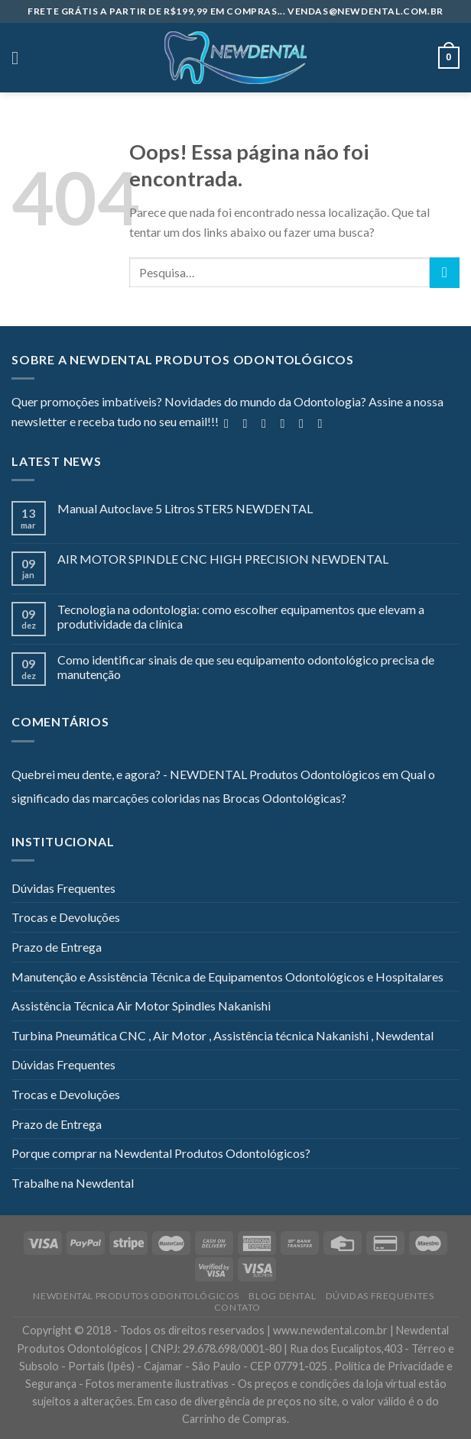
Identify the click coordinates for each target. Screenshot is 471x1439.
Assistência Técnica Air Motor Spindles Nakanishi (141, 1005)
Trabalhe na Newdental (72, 1182)
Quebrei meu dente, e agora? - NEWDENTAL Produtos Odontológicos (195, 774)
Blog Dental (282, 1296)
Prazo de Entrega (56, 946)
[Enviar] (445, 272)
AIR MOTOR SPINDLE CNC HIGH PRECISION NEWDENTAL (222, 558)
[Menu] (20, 57)
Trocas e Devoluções (65, 917)
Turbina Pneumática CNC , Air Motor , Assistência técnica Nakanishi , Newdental (222, 1035)
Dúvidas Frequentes (63, 888)
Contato (237, 1307)
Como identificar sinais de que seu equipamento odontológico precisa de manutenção (245, 666)
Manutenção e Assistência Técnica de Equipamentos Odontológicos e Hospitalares (227, 976)
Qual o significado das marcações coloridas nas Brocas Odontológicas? (223, 786)
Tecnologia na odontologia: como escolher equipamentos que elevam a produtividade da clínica (240, 616)
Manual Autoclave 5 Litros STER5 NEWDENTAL (185, 508)
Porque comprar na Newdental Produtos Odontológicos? (160, 1153)
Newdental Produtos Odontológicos (136, 1296)
